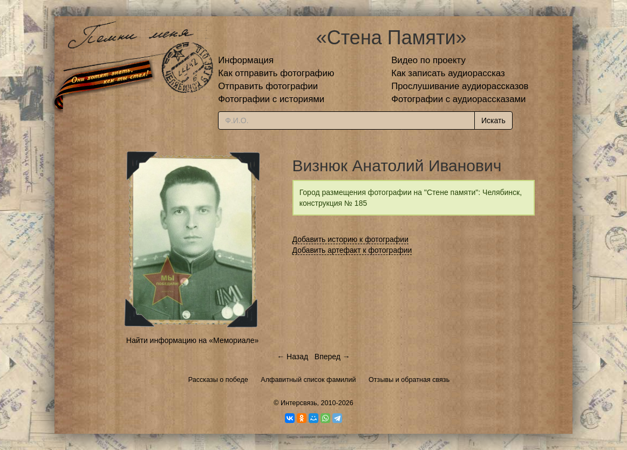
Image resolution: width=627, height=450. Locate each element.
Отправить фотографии (268, 86)
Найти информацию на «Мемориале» (192, 340)
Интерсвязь (299, 403)
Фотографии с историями (271, 99)
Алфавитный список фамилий (308, 380)
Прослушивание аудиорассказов (459, 86)
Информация (246, 60)
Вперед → (332, 356)
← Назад (292, 356)
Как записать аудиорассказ (448, 73)
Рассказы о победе (218, 380)
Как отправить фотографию (276, 73)
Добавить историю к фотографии (350, 239)
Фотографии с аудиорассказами (458, 99)
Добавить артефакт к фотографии (352, 250)
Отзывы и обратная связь (409, 380)
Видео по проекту (428, 60)
